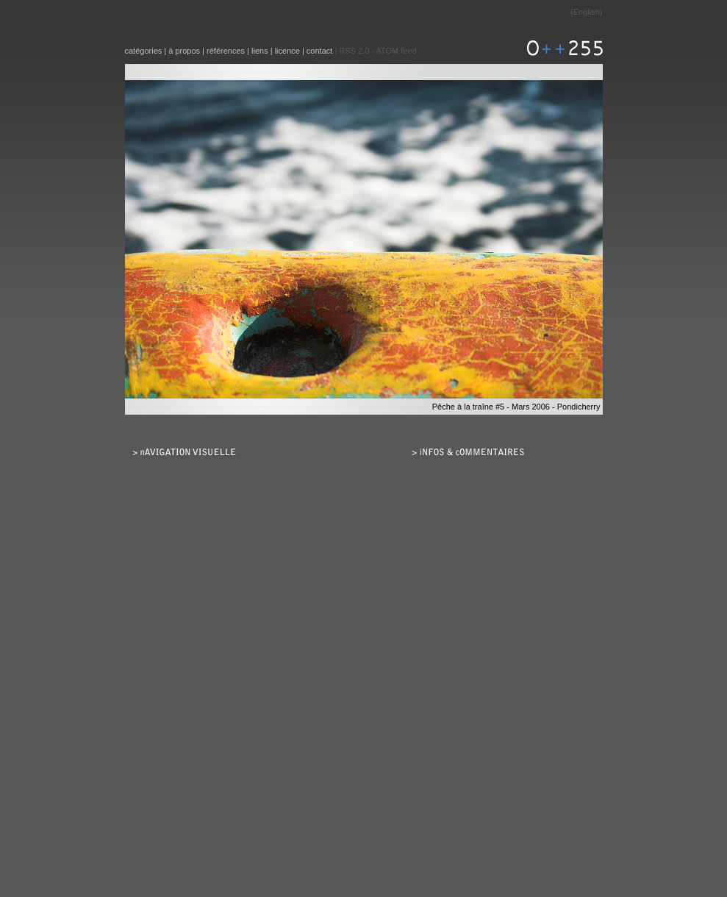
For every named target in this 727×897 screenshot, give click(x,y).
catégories (143, 50)
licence (287, 50)
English (586, 11)
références (226, 50)
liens (259, 50)
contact (319, 50)
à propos (184, 50)
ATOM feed (396, 50)
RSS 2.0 (354, 50)
